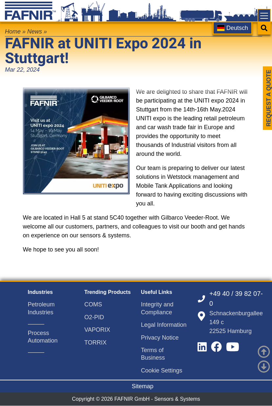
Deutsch (232, 28)
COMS (93, 304)
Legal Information (164, 325)
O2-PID (94, 317)
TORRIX (95, 342)
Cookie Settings (161, 370)
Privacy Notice (160, 337)
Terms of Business (153, 354)
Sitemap (142, 386)
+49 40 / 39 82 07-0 (236, 298)
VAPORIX (97, 329)
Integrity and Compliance (157, 308)
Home (13, 31)
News (34, 31)
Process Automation (43, 337)
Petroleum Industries (41, 308)
